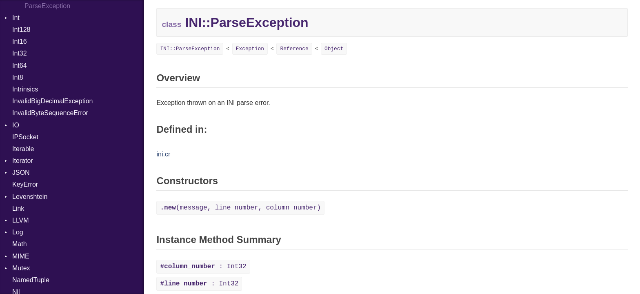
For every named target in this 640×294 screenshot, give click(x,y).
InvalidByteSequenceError (50, 112)
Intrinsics (25, 89)
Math (19, 244)
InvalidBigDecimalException (52, 101)
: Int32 (203, 266)
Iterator (22, 160)
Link (18, 208)
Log (17, 232)
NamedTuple (30, 279)
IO (15, 125)
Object (333, 49)
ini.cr (163, 154)
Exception (250, 49)
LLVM (20, 220)
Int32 (19, 53)
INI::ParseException (190, 49)
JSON (21, 172)
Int (16, 17)
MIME (20, 256)
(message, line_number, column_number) (240, 208)
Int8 (17, 77)
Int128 (21, 29)
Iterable (23, 148)
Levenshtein (29, 196)
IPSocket (25, 137)
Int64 (19, 65)
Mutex (21, 268)
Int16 (19, 41)
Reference (294, 49)
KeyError (25, 184)
